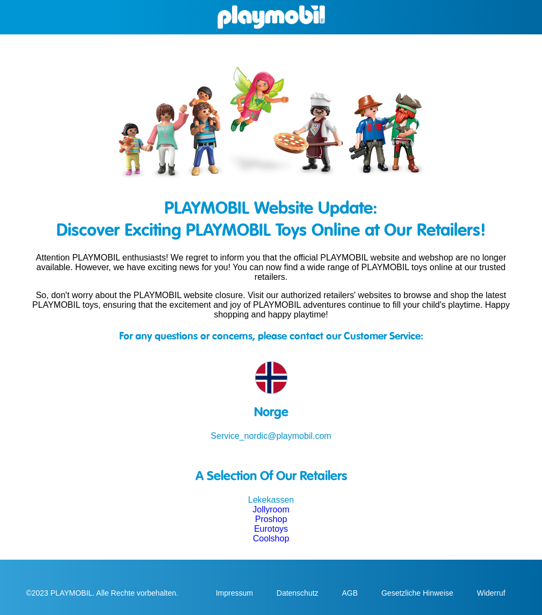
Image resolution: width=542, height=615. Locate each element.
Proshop (271, 519)
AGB (350, 593)
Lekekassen (271, 499)
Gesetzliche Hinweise (418, 593)
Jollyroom (270, 509)
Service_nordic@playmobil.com (271, 435)
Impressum (235, 593)
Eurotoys (271, 528)
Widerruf (491, 593)
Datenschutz (299, 593)
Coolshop (271, 538)
